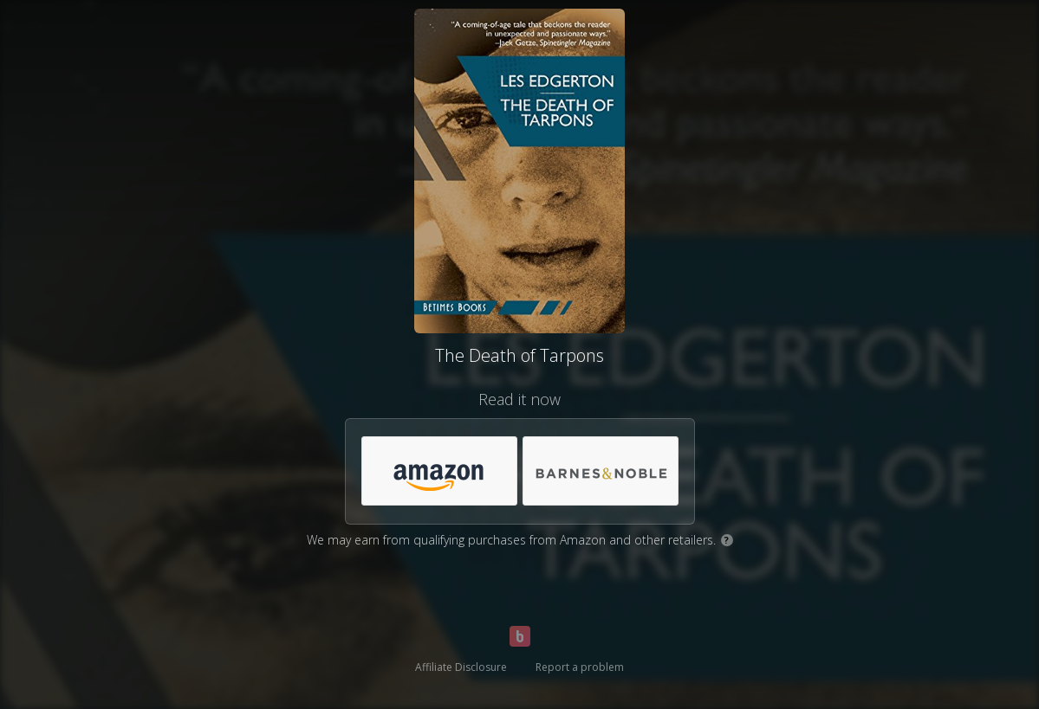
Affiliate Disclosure (461, 667)
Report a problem (580, 667)
